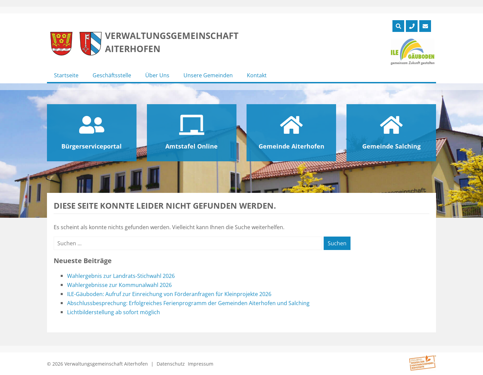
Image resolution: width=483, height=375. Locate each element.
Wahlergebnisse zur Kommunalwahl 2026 (119, 285)
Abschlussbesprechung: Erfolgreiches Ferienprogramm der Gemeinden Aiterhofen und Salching (188, 303)
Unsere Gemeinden (208, 75)
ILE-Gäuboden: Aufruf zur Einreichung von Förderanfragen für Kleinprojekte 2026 (169, 294)
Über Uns (157, 75)
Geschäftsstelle (112, 75)
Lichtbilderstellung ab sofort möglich (113, 312)
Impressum (200, 364)
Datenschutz (171, 364)
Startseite (66, 75)
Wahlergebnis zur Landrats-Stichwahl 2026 (121, 276)
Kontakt (257, 75)
